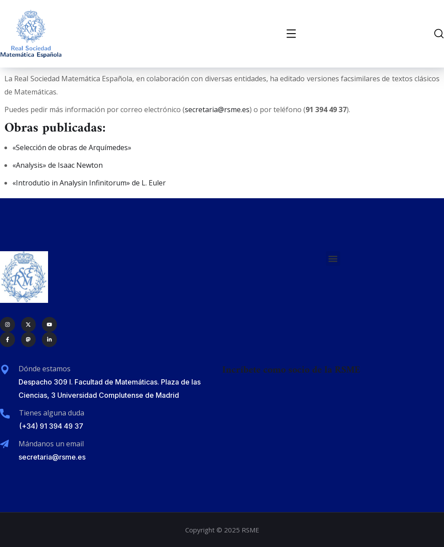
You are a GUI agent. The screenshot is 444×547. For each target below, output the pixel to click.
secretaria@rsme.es (217, 109)
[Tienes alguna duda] (5, 414)
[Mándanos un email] (4, 444)
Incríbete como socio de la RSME (291, 370)
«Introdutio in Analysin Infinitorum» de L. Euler (89, 183)
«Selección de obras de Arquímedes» (71, 147)
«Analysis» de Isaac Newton (57, 165)
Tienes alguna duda (51, 413)
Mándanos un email (51, 444)
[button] (333, 258)
